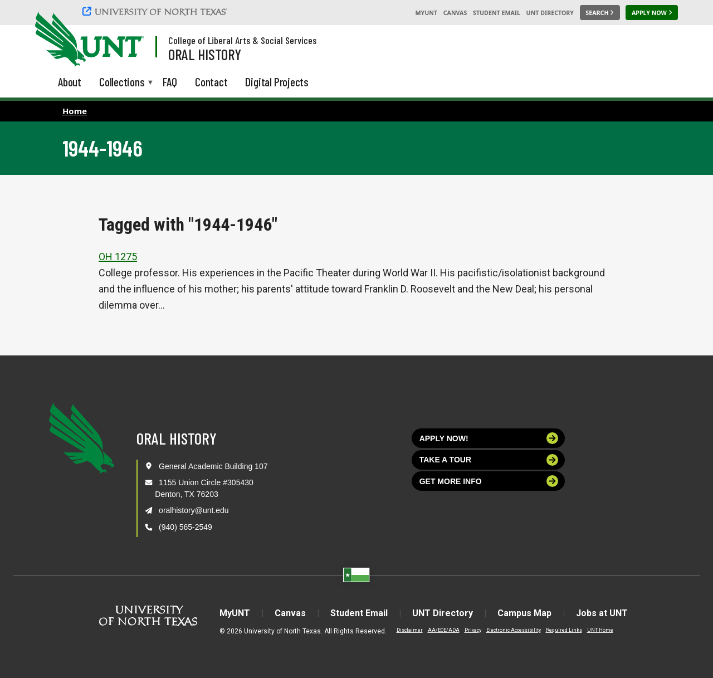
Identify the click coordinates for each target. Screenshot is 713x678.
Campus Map (524, 613)
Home (74, 110)
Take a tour (489, 460)
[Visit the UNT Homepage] (127, 40)
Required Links (564, 630)
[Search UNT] (600, 13)
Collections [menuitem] (122, 83)
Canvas (455, 13)
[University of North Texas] (156, 11)
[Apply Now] (652, 13)
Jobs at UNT (602, 613)
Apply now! (489, 438)
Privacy (473, 630)
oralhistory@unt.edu (194, 510)
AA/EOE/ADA (444, 630)
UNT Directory (550, 13)
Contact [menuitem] (211, 82)
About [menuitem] (69, 82)
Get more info (489, 481)
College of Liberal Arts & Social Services (242, 40)
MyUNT (426, 13)
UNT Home (600, 630)
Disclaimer (410, 630)
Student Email (496, 13)
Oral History (204, 54)
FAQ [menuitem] (170, 82)
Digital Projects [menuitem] (277, 82)
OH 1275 (118, 256)
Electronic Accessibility (513, 630)
